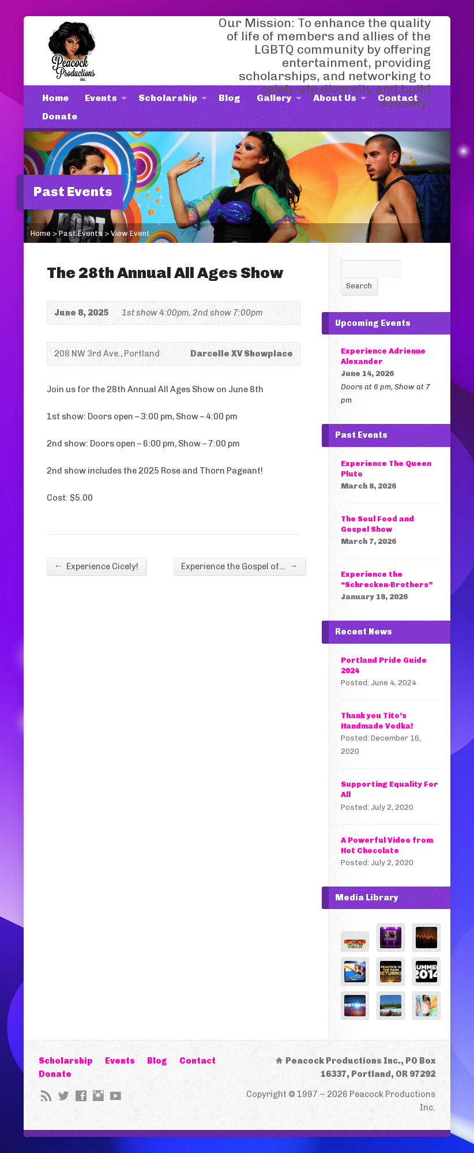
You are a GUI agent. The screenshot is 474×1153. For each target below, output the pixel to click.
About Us (334, 97)
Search (359, 285)
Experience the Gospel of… (239, 566)
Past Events (81, 233)
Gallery (274, 97)
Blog (229, 97)
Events (101, 97)
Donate (59, 116)
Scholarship (167, 97)
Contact (398, 97)
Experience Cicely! (96, 566)
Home (55, 97)
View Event (130, 233)
